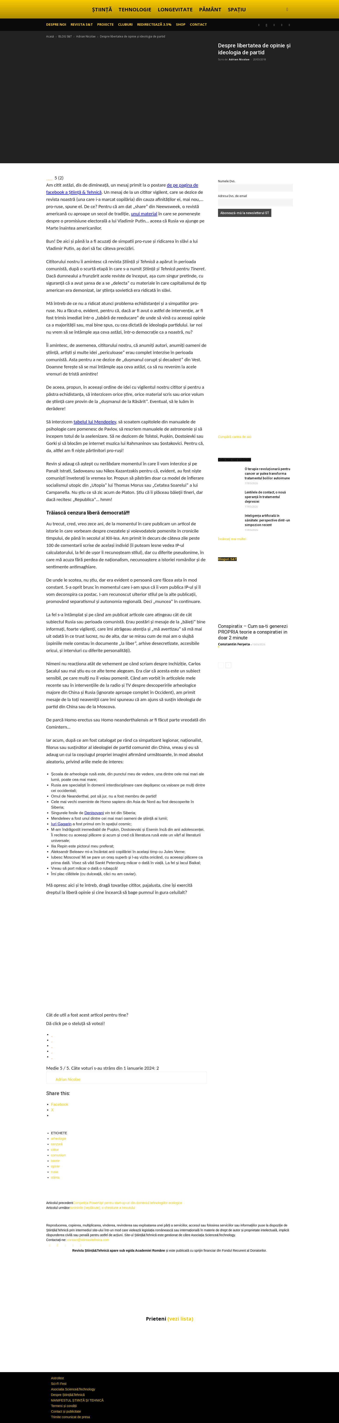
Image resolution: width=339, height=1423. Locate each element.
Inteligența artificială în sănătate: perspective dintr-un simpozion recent (267, 520)
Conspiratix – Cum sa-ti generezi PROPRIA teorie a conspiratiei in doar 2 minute (253, 632)
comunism (58, 1155)
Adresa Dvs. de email (232, 196)
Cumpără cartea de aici (234, 437)
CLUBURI (125, 24)
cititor (55, 1150)
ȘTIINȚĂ (102, 9)
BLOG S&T (65, 36)
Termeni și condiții (64, 1406)
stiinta (55, 1177)
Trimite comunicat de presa (70, 1417)
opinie (55, 1166)
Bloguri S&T (227, 559)
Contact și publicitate (66, 1411)
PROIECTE (105, 24)
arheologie (58, 1138)
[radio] (129, 1035)
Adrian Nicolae (86, 36)
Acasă (50, 36)
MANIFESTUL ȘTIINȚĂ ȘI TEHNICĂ (77, 1400)
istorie (55, 1161)
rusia (54, 1172)
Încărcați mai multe (232, 539)
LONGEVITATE (175, 9)
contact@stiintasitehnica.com (88, 1240)
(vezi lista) (180, 1318)
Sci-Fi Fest (59, 1384)
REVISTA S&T (82, 24)
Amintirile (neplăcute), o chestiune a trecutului (102, 1208)
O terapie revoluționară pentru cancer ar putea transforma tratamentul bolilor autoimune (267, 473)
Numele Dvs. (226, 181)
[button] (287, 9)
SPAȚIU (237, 9)
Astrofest (57, 1378)
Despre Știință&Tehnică (68, 1395)
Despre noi (56, 24)
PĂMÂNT (210, 9)
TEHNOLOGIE (134, 9)
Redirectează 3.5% (154, 24)
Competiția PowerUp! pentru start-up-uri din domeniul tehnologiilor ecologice (127, 1203)
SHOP (180, 24)
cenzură (57, 1144)
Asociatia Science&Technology (73, 1389)
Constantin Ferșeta (234, 644)
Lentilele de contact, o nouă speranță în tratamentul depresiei (265, 496)
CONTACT (198, 24)
